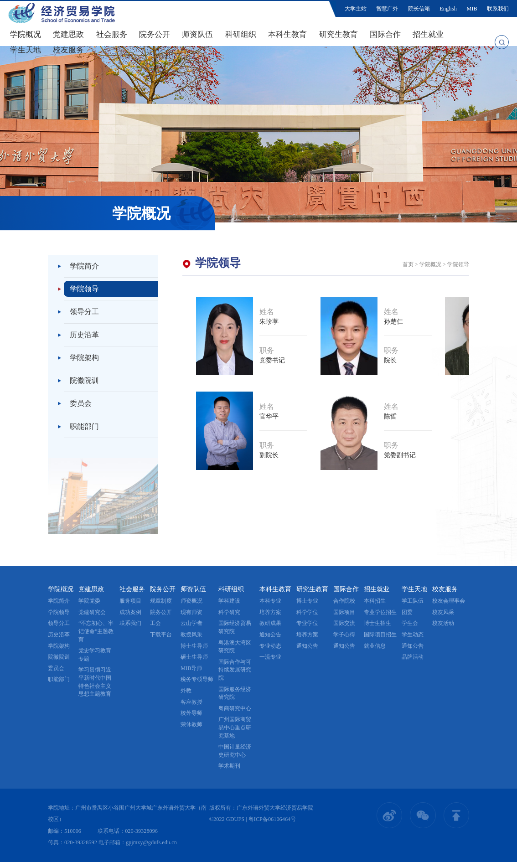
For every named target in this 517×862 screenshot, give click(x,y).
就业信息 (375, 646)
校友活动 (443, 623)
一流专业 (270, 657)
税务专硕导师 (197, 679)
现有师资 (191, 612)
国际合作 (385, 34)
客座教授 (191, 702)
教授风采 (191, 634)
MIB (472, 8)
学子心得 (344, 634)
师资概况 (191, 601)
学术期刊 (229, 766)
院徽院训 (84, 380)
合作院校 (344, 601)
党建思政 (68, 34)
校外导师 (191, 713)
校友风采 (443, 612)
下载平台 (161, 634)
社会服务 (111, 34)
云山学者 (191, 623)
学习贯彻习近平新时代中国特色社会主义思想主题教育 (94, 681)
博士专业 (307, 601)
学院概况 (25, 34)
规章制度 (161, 601)
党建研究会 (92, 612)
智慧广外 (387, 8)
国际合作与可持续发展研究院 (234, 670)
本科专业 (270, 601)
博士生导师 (194, 646)
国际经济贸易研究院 (234, 627)
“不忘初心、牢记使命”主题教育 (96, 631)
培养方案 (270, 612)
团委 (407, 612)
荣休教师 (191, 724)
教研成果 (270, 623)
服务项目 (130, 601)
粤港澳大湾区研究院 (234, 647)
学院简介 (84, 266)
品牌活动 (413, 657)
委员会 (81, 403)
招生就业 (428, 34)
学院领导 (84, 289)
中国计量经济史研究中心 (234, 750)
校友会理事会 (448, 601)
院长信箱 (419, 8)
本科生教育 (287, 34)
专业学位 (307, 623)
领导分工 (84, 311)
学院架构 (84, 357)
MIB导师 (191, 668)
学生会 (410, 623)
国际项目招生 (380, 634)
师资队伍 (197, 34)
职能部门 (84, 426)
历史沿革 (84, 335)
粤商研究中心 (234, 708)
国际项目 (344, 612)
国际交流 (344, 623)
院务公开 (154, 34)
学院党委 (89, 601)
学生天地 (25, 50)
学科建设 (229, 601)
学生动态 (413, 634)
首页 (408, 264)
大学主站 (356, 8)
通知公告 (270, 634)
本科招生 (375, 601)
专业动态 (270, 646)
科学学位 (307, 612)
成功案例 (130, 612)
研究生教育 (338, 34)
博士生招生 (377, 623)
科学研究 (229, 612)
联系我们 (498, 8)
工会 (155, 623)
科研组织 (240, 34)
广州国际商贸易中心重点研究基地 (234, 727)
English (448, 8)
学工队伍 (413, 601)
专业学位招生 (380, 612)
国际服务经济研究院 (234, 693)
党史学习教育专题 (94, 654)
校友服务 (68, 50)
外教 (186, 690)
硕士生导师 (194, 657)
